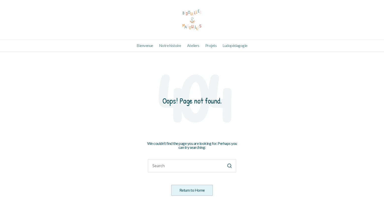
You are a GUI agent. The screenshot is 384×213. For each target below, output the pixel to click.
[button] (229, 165)
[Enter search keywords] (192, 165)
